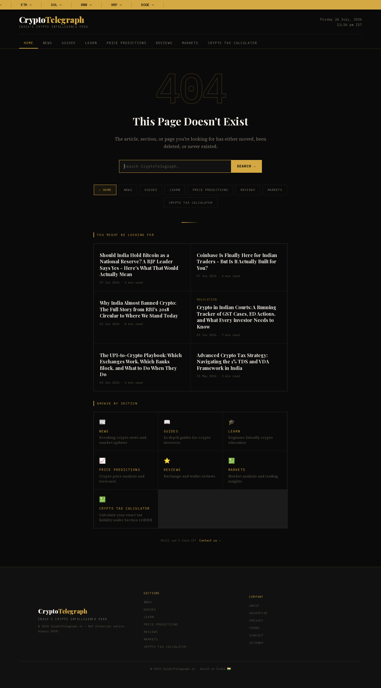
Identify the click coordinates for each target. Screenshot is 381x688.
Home (28, 43)
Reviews (164, 43)
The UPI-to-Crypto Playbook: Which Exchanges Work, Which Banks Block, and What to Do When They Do (141, 365)
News (47, 43)
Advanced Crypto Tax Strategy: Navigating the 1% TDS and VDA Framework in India (233, 361)
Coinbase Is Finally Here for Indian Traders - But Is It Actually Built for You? (237, 261)
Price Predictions (126, 43)
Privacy (256, 620)
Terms (254, 628)
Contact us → (210, 540)
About (254, 606)
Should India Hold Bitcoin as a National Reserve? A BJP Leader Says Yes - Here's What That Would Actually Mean (139, 265)
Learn (91, 43)
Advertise (258, 613)
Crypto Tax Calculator (232, 43)
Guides (69, 43)
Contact (256, 635)
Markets (190, 43)
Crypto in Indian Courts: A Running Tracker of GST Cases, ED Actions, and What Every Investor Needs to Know (236, 317)
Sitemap (256, 643)
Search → (246, 166)
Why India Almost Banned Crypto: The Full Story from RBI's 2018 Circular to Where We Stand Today (139, 309)
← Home (105, 190)
